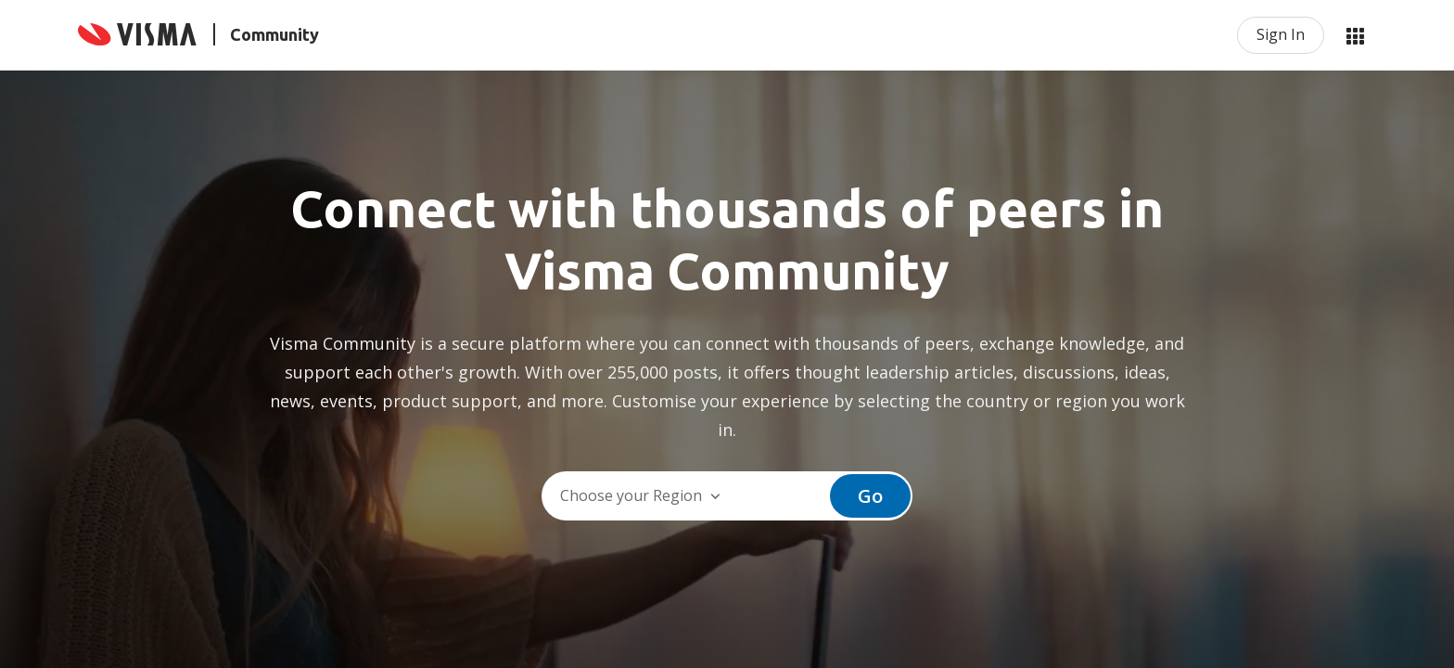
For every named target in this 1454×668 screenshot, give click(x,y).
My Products (1354, 35)
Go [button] (870, 495)
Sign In (1280, 34)
